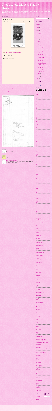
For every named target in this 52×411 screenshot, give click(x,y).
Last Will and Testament (39, 302)
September (39, 36)
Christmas (37, 248)
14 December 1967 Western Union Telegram (12, 155)
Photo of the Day (15, 52)
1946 (36, 161)
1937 (36, 148)
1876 (36, 110)
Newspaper (37, 319)
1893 (36, 115)
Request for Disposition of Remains (41, 352)
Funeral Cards (38, 278)
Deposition (37, 261)
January (39, 76)
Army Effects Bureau (39, 219)
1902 (36, 127)
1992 (36, 204)
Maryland (37, 305)
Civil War (37, 249)
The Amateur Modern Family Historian (41, 83)
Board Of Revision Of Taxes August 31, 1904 (12, 149)
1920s (37, 138)
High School (38, 289)
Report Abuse (38, 390)
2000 (36, 208)
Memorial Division (38, 308)
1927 (36, 141)
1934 (36, 144)
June (38, 41)
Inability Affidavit (38, 293)
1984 (36, 199)
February (39, 75)
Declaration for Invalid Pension (40, 256)
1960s (37, 174)
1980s (37, 198)
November (39, 33)
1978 (36, 194)
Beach (37, 224)
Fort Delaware (38, 275)
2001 (36, 211)
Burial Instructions (38, 235)
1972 (36, 191)
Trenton (37, 373)
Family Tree (37, 271)
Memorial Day (38, 306)
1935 (36, 145)
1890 (36, 111)
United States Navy (39, 376)
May (38, 42)
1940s (6, 52)
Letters (37, 303)
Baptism (37, 221)
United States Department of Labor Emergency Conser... (43, 71)
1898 (36, 120)
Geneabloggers (38, 400)
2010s (37, 214)
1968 (36, 184)
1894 (36, 117)
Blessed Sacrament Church (40, 229)
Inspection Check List (39, 296)
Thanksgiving (38, 369)
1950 (36, 165)
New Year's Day (38, 316)
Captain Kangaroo (38, 238)
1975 (36, 192)
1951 (36, 168)
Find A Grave (38, 399)
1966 (36, 181)
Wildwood (37, 383)
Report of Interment (39, 351)
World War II (38, 387)
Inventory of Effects (39, 298)
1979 (36, 195)
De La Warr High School (39, 255)
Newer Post (4, 85)
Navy (37, 312)
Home (18, 85)
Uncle (37, 374)
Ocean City (37, 323)
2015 (38, 78)
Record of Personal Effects (40, 340)
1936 (36, 147)
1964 (36, 178)
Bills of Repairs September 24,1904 (8, 91)
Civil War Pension (38, 251)
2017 (38, 29)
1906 (36, 131)
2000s (37, 209)
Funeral (37, 276)
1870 (36, 104)
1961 (36, 175)
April (39, 44)
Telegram (37, 368)
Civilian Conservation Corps (40, 252)
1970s (37, 188)
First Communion (38, 272)
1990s (37, 201)
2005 (36, 212)
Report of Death (38, 347)
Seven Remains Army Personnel (40, 356)
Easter (37, 268)
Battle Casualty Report (39, 222)
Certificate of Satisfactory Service (41, 246)
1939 (36, 151)
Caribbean (37, 239)
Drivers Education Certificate (40, 266)
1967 (36, 182)
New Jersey (37, 315)
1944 (8, 52)
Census (37, 241)
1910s (37, 137)
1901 (36, 125)
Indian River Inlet (38, 295)
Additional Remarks (41, 57)
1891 (36, 114)
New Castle (37, 313)
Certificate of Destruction (39, 245)
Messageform (38, 309)
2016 (38, 30)
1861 (36, 98)
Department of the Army (39, 259)
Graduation (37, 285)
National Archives (38, 397)
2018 (38, 27)
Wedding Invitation (39, 380)
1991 (36, 202)
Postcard (37, 332)
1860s (37, 97)
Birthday (37, 228)
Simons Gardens (38, 359)
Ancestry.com (38, 396)
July (38, 39)
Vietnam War (38, 377)
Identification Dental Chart (40, 292)
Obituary (37, 322)
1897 (36, 118)
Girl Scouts (37, 283)
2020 (38, 24)
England (37, 269)
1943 (36, 157)
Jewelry (37, 299)
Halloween (37, 286)
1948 (36, 164)
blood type (37, 232)
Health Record (38, 288)
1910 (36, 135)
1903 (36, 128)
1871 (36, 107)
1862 (36, 100)
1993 (36, 205)
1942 (36, 155)
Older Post (32, 85)
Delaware (10, 52)
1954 (36, 171)
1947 (36, 162)
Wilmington (19, 52)
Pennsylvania (38, 326)
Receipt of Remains (39, 336)
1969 (36, 185)
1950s (37, 167)
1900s (37, 124)
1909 (36, 134)
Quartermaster (38, 333)
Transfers (39, 52)
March (39, 73)
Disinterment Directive (39, 262)
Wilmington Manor (39, 386)
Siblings (37, 358)
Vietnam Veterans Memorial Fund (38, 402)
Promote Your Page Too (39, 85)
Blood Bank (37, 231)
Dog (36, 265)
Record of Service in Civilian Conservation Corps (42, 64)
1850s (37, 94)
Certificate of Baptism (39, 242)
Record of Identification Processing (41, 339)
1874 (36, 108)
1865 (36, 101)
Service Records (38, 355)
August (39, 38)
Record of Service (38, 344)
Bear (36, 225)
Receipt (37, 335)
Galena (37, 279)
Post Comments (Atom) (9, 88)
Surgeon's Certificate (39, 365)
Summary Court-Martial (39, 362)
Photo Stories (38, 330)
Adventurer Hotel (38, 218)
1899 (36, 121)
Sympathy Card (38, 366)
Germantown (38, 282)
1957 (36, 172)
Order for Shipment (39, 325)
